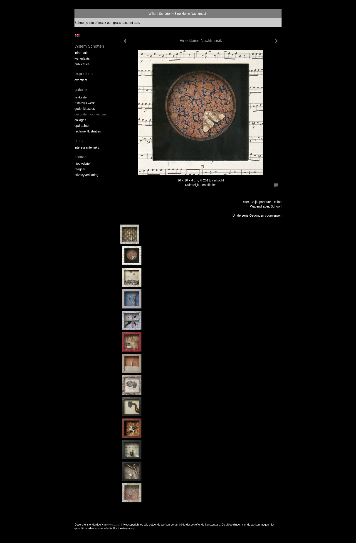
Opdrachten (82, 125)
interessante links (86, 147)
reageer (79, 169)
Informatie (81, 53)
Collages (80, 120)
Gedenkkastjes (84, 108)
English (77, 35)
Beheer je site (84, 22)
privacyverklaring (86, 175)
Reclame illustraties (87, 131)
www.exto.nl (114, 524)
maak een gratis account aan (118, 22)
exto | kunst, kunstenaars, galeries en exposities (87, 13)
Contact (81, 157)
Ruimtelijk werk (84, 103)
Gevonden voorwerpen (90, 114)
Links (78, 141)
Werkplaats (82, 58)
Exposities (83, 73)
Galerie (80, 89)
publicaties (81, 64)
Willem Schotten (159, 13)
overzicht (80, 80)
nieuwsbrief (82, 163)
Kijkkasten (81, 97)
